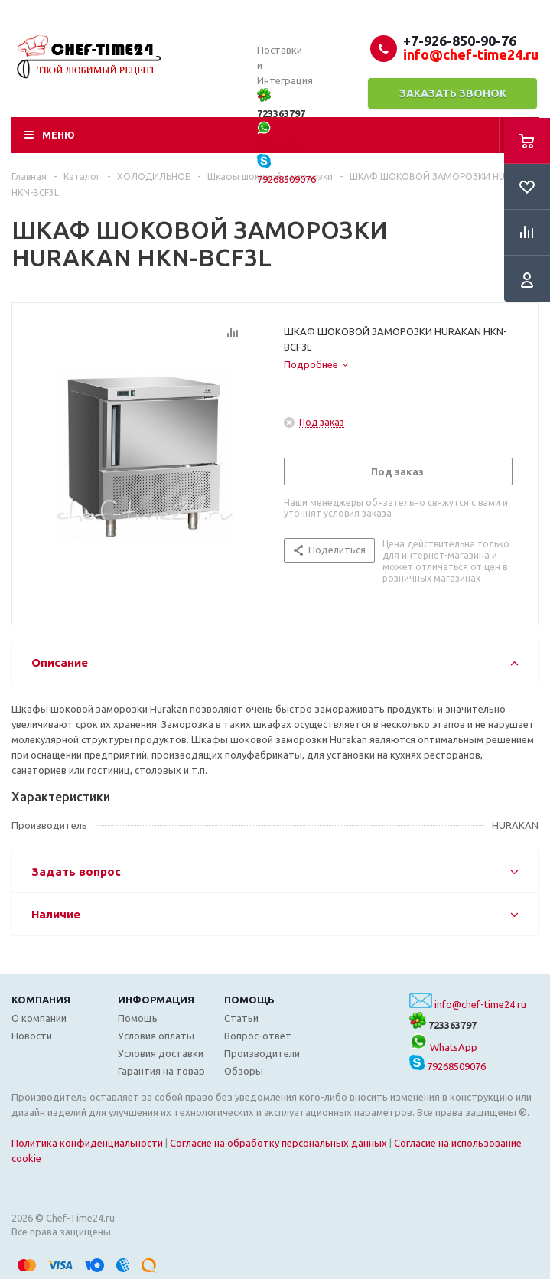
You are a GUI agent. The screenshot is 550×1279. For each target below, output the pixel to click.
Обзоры (243, 1070)
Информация (156, 999)
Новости (31, 1035)
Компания (40, 999)
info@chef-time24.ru (480, 1004)
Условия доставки (160, 1053)
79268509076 (447, 1066)
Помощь (249, 999)
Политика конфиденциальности (87, 1142)
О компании (39, 1018)
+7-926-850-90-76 (459, 40)
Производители (262, 1053)
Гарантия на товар (161, 1070)
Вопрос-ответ (257, 1035)
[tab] (316, 364)
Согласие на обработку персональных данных (278, 1142)
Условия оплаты (156, 1035)
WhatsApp (443, 1047)
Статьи (241, 1018)
